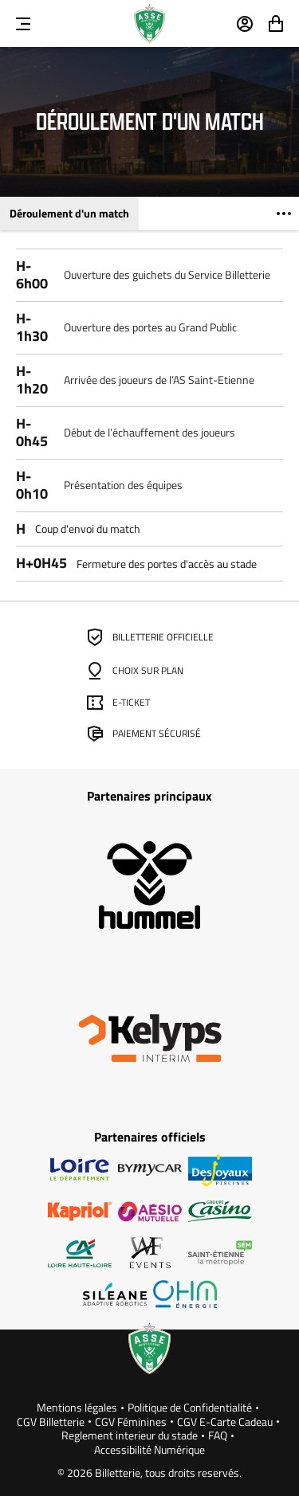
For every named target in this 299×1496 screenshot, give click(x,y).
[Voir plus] (284, 213)
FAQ (217, 1435)
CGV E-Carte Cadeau (225, 1422)
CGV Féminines (131, 1422)
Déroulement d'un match (69, 213)
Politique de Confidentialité (190, 1407)
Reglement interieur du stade (129, 1435)
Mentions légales (77, 1407)
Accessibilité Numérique (149, 1450)
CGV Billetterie (51, 1422)
